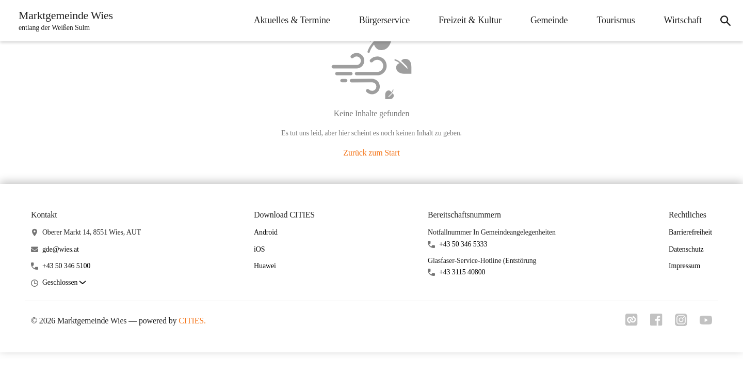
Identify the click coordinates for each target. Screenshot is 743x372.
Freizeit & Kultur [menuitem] (470, 20)
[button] (64, 282)
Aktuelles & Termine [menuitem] (292, 20)
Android (266, 232)
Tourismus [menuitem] (615, 20)
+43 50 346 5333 (463, 244)
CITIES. (192, 320)
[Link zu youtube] (706, 321)
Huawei (265, 266)
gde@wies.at (60, 249)
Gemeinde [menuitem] (549, 20)
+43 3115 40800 (462, 272)
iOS (259, 249)
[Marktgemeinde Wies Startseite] (62, 20)
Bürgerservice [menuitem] (384, 20)
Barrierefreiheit (690, 232)
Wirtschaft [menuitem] (683, 20)
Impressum (684, 266)
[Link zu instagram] (681, 323)
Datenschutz (686, 249)
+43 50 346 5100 (66, 266)
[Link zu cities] (631, 323)
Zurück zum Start (371, 152)
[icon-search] (725, 21)
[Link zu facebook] (656, 323)
